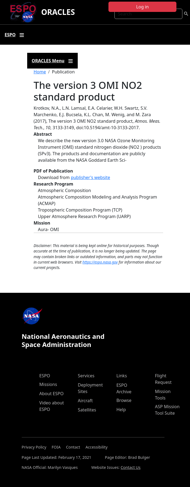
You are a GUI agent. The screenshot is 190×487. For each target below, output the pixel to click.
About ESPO (51, 394)
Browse (123, 400)
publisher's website (90, 177)
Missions (48, 384)
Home (40, 72)
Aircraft (85, 401)
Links (121, 376)
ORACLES (58, 12)
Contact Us (131, 467)
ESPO (44, 376)
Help (121, 410)
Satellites (87, 410)
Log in (142, 7)
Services (86, 376)
